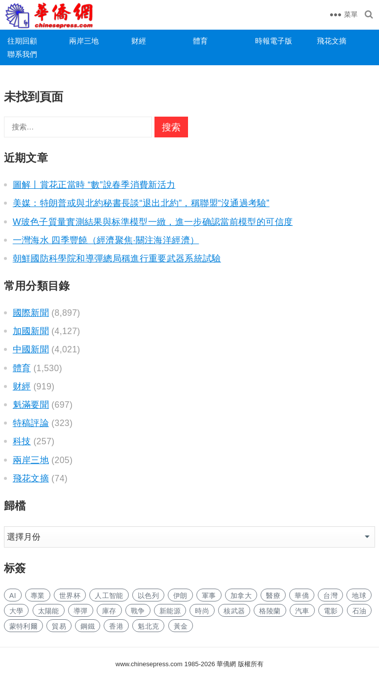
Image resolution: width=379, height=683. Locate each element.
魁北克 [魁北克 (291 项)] (148, 626)
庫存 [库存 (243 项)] (109, 611)
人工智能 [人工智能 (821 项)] (109, 595)
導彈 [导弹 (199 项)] (81, 611)
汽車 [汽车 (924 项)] (302, 611)
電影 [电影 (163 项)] (331, 611)
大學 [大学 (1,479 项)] (16, 611)
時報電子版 (273, 41)
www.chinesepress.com (149, 664)
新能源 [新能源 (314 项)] (170, 611)
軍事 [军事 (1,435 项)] (209, 595)
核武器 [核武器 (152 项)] (234, 611)
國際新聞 (31, 313)
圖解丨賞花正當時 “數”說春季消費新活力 (94, 185)
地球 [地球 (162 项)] (359, 595)
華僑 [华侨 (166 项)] (302, 595)
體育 (200, 41)
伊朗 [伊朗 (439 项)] (180, 595)
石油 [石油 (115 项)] (359, 611)
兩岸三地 (84, 41)
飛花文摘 (331, 41)
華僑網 (225, 664)
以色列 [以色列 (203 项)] (148, 595)
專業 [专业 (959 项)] (38, 595)
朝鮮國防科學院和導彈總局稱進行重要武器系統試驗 (117, 258)
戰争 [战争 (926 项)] (138, 611)
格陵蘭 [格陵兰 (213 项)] (269, 611)
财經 (138, 41)
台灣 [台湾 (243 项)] (330, 595)
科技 (22, 441)
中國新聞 (31, 349)
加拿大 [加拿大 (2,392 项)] (241, 595)
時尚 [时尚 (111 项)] (202, 611)
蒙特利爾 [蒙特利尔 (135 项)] (23, 626)
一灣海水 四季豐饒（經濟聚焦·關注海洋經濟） (106, 240)
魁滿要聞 (31, 405)
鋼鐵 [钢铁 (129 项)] (87, 626)
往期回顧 (22, 41)
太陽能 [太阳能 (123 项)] (48, 611)
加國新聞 (31, 331)
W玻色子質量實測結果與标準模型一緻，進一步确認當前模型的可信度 (153, 222)
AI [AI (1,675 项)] (12, 595)
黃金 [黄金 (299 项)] (181, 626)
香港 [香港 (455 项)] (116, 626)
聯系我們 (22, 54)
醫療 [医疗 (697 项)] (273, 595)
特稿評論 (31, 423)
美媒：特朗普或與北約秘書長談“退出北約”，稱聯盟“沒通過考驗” (141, 203)
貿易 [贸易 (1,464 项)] (59, 626)
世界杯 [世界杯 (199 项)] (69, 595)
